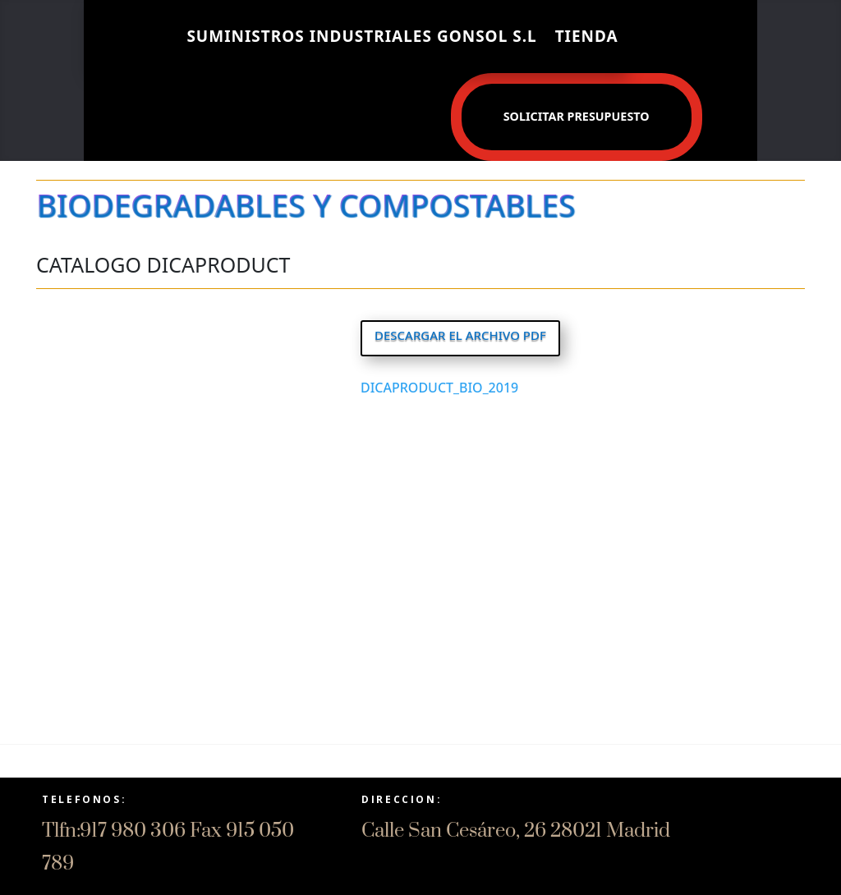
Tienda (586, 36)
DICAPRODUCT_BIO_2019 (439, 388)
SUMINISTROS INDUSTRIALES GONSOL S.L (361, 36)
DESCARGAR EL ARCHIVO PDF (460, 335)
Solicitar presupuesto (576, 116)
